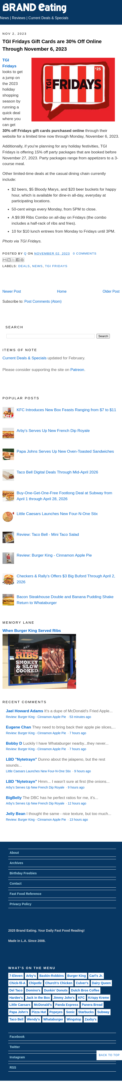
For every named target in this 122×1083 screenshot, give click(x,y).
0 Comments (85, 253)
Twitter (15, 1047)
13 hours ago (78, 819)
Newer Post (12, 291)
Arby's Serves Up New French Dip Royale (53, 430)
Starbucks (86, 1012)
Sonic (70, 1012)
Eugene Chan (18, 727)
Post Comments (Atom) (43, 301)
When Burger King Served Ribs (32, 630)
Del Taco (16, 990)
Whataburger (53, 1019)
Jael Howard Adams (24, 711)
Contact (16, 883)
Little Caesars (20, 1005)
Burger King (76, 976)
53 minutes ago (80, 717)
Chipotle (35, 983)
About (14, 852)
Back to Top (109, 1055)
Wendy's (33, 1019)
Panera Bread (92, 1005)
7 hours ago (77, 733)
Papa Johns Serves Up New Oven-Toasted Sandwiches (65, 451)
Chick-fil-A (17, 983)
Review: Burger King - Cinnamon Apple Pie (54, 555)
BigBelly (14, 797)
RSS (13, 1067)
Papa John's (18, 1012)
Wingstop (74, 1019)
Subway (103, 1012)
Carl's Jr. (96, 976)
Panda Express (66, 1005)
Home (62, 291)
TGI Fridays (56, 266)
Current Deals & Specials (48, 18)
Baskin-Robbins (51, 976)
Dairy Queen (101, 983)
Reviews (19, 18)
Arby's (31, 976)
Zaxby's (91, 1019)
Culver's (82, 983)
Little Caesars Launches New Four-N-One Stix (57, 513)
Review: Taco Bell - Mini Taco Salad (48, 534)
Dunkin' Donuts (56, 990)
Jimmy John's (64, 997)
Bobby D (14, 743)
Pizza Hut (39, 1012)
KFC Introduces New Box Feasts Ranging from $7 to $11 (66, 409)
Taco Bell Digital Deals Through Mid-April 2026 (57, 472)
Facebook (17, 1036)
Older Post (111, 291)
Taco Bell (16, 1019)
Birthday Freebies (23, 873)
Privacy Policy (20, 904)
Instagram (17, 1057)
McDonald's (43, 1005)
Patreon (77, 369)
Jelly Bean (16, 813)
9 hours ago (82, 771)
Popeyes (56, 1012)
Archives (16, 863)
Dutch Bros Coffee (85, 990)
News (4, 18)
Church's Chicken (58, 983)
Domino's (33, 990)
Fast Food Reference (25, 894)
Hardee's (16, 997)
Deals (24, 266)
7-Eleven (16, 976)
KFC (81, 997)
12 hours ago (77, 803)
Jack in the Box (38, 997)
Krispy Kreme (98, 997)
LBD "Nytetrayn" (21, 759)
